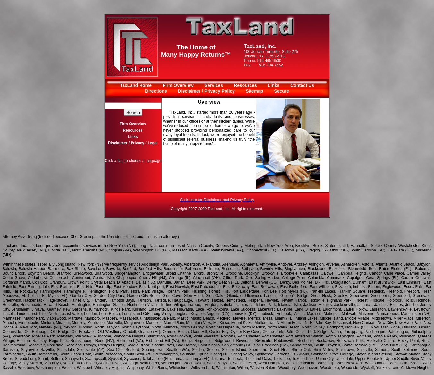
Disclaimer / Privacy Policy (206, 91)
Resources (245, 85)
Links (274, 85)
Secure (281, 91)
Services (214, 85)
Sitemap (254, 91)
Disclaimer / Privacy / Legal (133, 143)
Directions (156, 91)
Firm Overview (178, 85)
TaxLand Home (136, 85)
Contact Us (302, 85)
